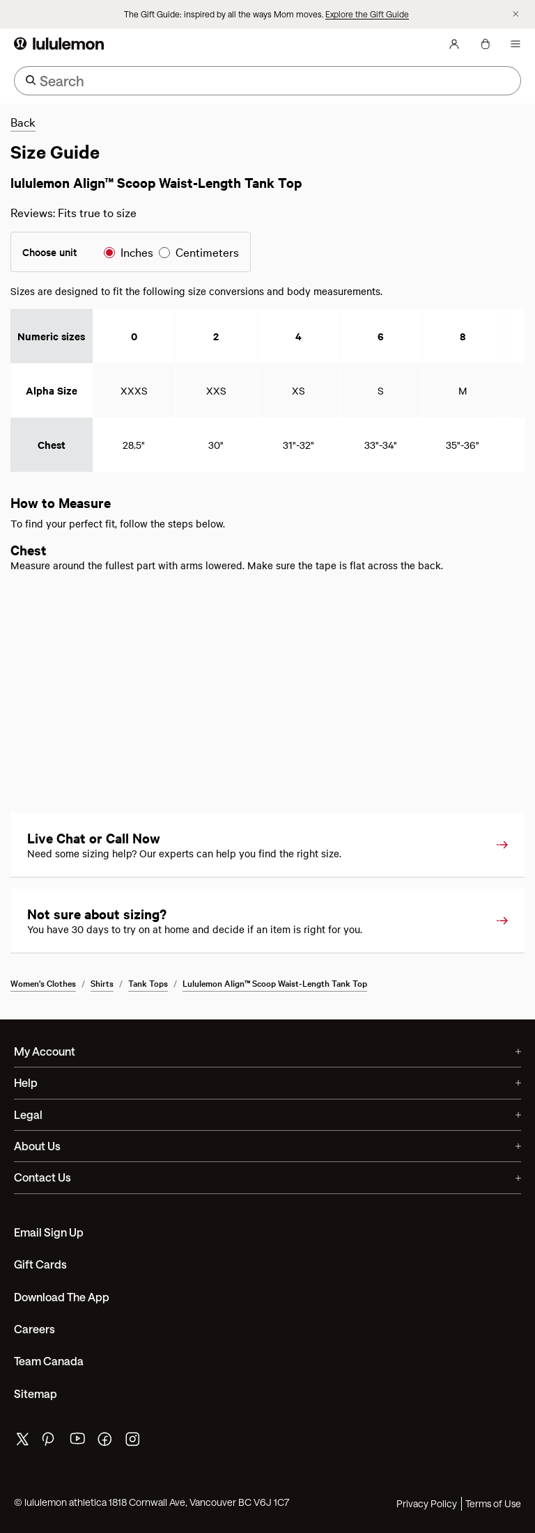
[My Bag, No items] (485, 44)
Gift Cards (40, 1264)
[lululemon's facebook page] (106, 1442)
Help (267, 1082)
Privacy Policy (426, 1503)
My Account (267, 1051)
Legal (267, 1114)
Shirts (102, 982)
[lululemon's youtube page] (78, 1442)
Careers (34, 1328)
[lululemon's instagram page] (133, 1442)
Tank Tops (148, 982)
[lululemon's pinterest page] (50, 1442)
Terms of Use (493, 1503)
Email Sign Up (49, 1232)
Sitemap (35, 1393)
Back (23, 121)
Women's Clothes (43, 982)
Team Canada (49, 1360)
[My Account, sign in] (454, 44)
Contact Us (267, 1177)
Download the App (61, 1296)
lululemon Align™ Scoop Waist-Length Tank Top (275, 982)
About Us (267, 1145)
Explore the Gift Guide (367, 14)
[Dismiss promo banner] (516, 14)
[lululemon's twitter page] (22, 1441)
